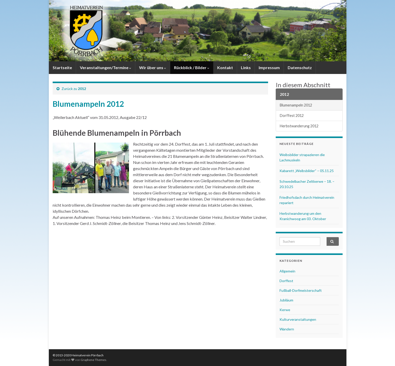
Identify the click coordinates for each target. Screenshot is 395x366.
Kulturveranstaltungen (298, 319)
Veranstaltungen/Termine (105, 67)
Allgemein (287, 271)
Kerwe (285, 310)
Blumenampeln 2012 (296, 105)
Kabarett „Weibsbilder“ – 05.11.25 (307, 171)
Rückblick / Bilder (191, 67)
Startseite (62, 67)
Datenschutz (300, 67)
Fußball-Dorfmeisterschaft (301, 290)
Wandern (287, 329)
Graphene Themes (93, 360)
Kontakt (225, 67)
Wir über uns (152, 67)
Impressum (269, 67)
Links (246, 67)
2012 (82, 88)
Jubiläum (286, 300)
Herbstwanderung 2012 (299, 126)
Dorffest (286, 281)
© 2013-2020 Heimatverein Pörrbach (78, 355)
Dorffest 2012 (292, 115)
